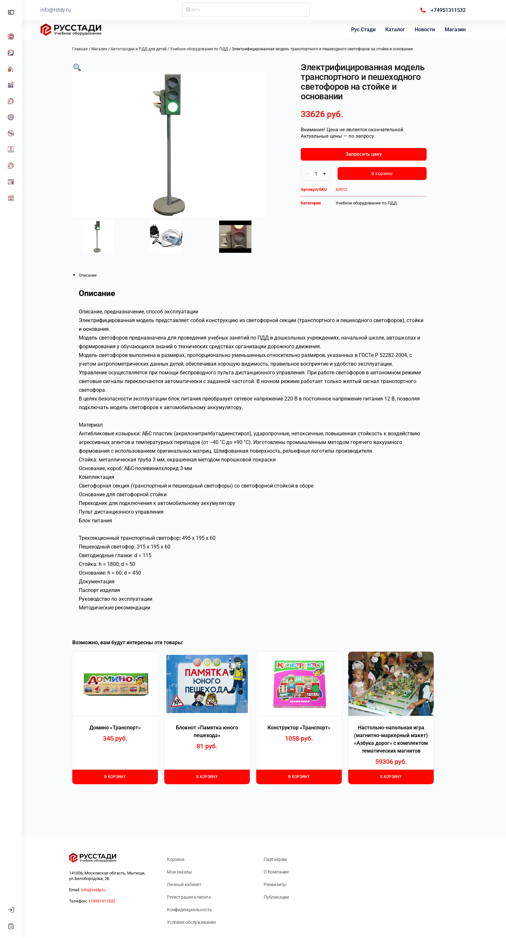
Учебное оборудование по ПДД (210, 49)
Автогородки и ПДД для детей (149, 49)
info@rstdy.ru (76, 10)
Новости (426, 29)
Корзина (187, 859)
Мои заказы (190, 871)
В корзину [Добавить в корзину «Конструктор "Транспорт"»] (310, 777)
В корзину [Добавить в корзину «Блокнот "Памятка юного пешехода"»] (218, 777)
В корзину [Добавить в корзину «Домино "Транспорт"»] (126, 777)
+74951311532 (112, 901)
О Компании (287, 871)
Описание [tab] (98, 275)
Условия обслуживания (202, 922)
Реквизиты (286, 884)
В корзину (393, 173)
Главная (91, 49)
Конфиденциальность (200, 909)
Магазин (456, 29)
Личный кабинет (195, 884)
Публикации (287, 897)
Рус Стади (365, 29)
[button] (88, 67)
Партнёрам (286, 859)
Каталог (397, 29)
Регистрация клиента (200, 897)
